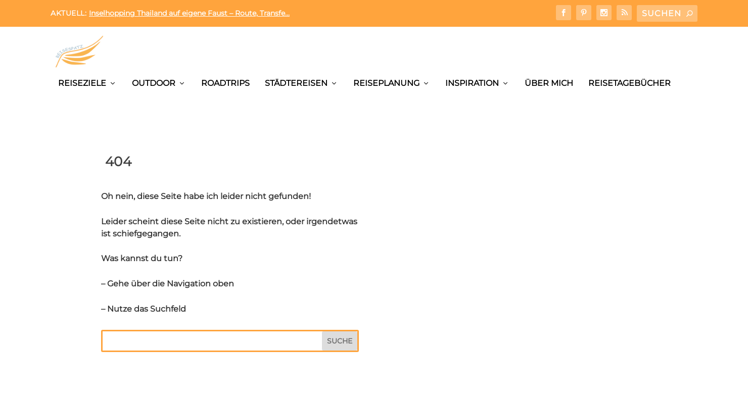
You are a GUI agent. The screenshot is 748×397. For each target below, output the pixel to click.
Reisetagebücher (629, 83)
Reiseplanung (386, 83)
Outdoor (153, 83)
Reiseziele (82, 83)
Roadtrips (225, 83)
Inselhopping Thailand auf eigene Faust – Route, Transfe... (189, 13)
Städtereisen (296, 83)
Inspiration (472, 83)
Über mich (549, 83)
